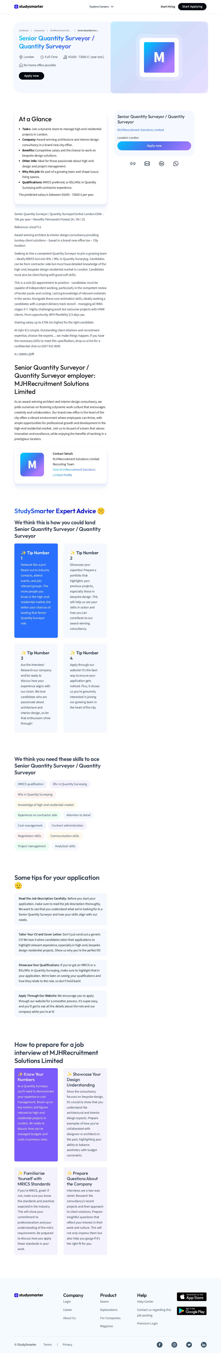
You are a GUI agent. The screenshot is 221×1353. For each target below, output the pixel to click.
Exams (104, 1301)
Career (67, 1310)
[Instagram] (174, 1345)
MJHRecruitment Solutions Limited (140, 130)
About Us (69, 1318)
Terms (47, 1344)
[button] (133, 163)
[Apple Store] (192, 1296)
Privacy (67, 1344)
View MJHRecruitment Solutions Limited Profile (74, 472)
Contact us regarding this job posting (154, 1313)
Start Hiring (168, 7)
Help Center (145, 1301)
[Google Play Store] (192, 1311)
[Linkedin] (204, 1345)
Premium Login (147, 1323)
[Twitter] (189, 1345)
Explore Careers (102, 6)
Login (67, 1301)
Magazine (106, 1326)
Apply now (31, 76)
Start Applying (192, 6)
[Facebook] (159, 1345)
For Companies (110, 1318)
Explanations (109, 1310)
